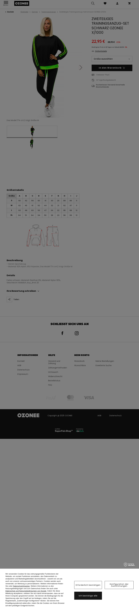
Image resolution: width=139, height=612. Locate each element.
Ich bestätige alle (88, 595)
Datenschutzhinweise (21, 586)
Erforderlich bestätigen (88, 585)
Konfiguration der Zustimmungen (119, 585)
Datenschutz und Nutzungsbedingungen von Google (25, 591)
